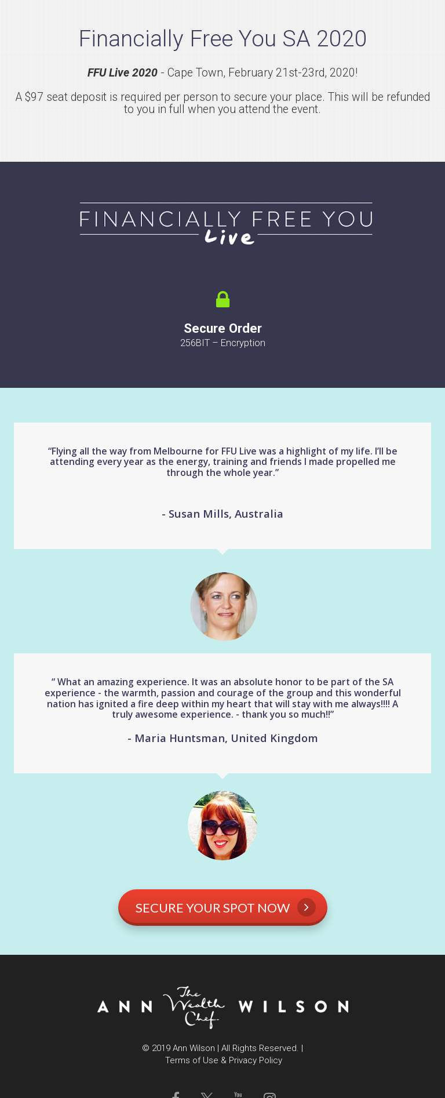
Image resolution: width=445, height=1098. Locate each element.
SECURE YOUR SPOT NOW (226, 907)
